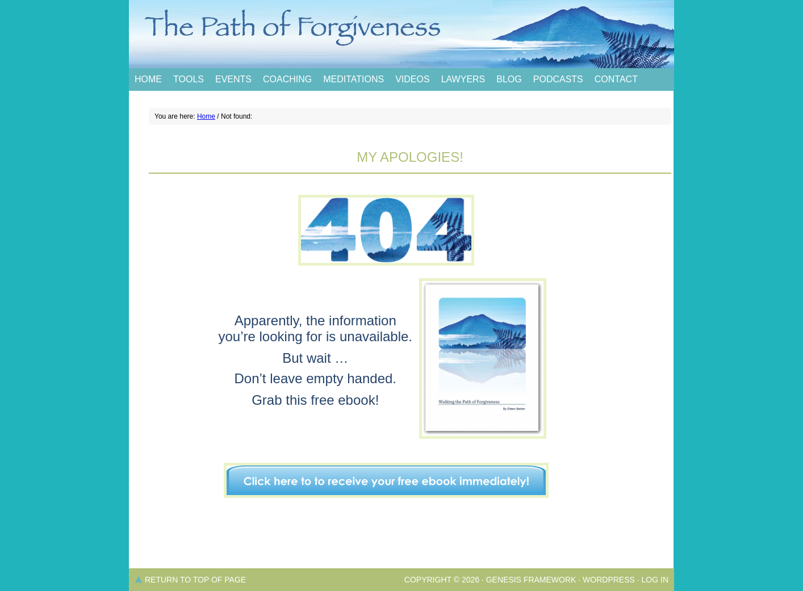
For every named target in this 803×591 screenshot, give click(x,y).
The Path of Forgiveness (401, 34)
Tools (188, 79)
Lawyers (463, 79)
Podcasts (558, 79)
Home (148, 79)
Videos (412, 79)
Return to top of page (195, 579)
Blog (508, 79)
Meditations (353, 79)
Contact (616, 79)
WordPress (609, 579)
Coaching (287, 79)
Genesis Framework (531, 579)
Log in (655, 579)
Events (233, 79)
